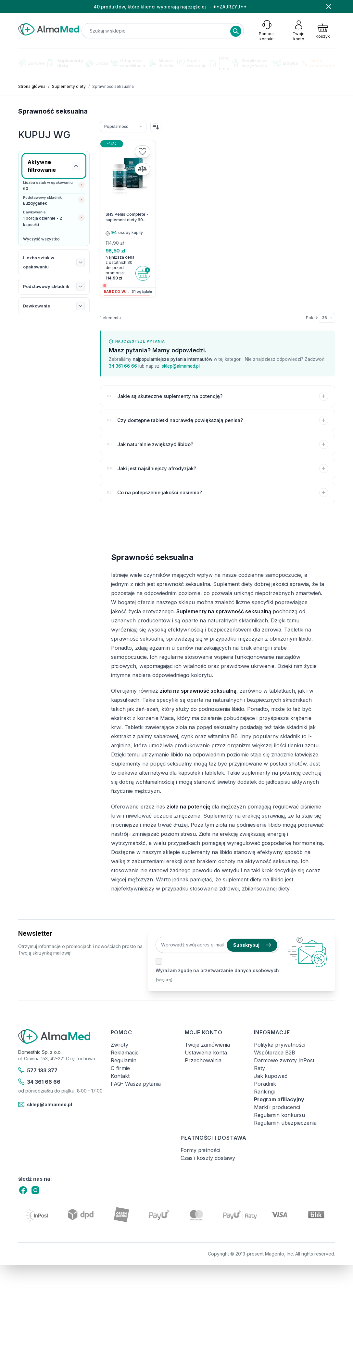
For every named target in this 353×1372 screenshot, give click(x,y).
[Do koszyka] (142, 273)
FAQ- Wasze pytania (136, 1083)
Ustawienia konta (206, 1052)
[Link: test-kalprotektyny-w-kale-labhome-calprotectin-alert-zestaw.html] (54, 382)
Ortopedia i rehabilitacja (127, 63)
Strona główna (31, 86)
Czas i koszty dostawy (208, 1158)
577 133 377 (38, 1070)
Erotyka (285, 63)
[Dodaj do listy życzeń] (142, 151)
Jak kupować (270, 1076)
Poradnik (265, 1083)
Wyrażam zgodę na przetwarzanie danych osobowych (217, 970)
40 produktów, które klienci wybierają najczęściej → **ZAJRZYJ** (170, 6)
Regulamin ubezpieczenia (285, 1123)
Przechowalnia (203, 1060)
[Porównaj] (142, 169)
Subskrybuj (252, 945)
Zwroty (119, 1044)
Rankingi (264, 1091)
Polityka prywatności (279, 1044)
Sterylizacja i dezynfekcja (249, 63)
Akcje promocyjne (317, 63)
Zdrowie (31, 63)
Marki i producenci (277, 1107)
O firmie (120, 1068)
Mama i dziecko (162, 63)
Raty (259, 1068)
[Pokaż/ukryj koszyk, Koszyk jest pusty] (323, 30)
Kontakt (120, 1076)
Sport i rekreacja (192, 63)
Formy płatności (200, 1150)
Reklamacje (125, 1052)
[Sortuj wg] (123, 126)
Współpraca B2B (274, 1052)
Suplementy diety (65, 63)
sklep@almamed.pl (181, 366)
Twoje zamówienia (207, 1044)
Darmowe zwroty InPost (284, 1060)
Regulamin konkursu (279, 1115)
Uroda (97, 63)
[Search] (235, 31)
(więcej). (165, 979)
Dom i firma (219, 63)
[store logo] (48, 29)
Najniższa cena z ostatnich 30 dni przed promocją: (120, 265)
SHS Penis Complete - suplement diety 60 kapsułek (127, 217)
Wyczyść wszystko (41, 239)
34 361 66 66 (123, 366)
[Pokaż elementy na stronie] (327, 318)
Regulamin (123, 1060)
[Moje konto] (298, 31)
